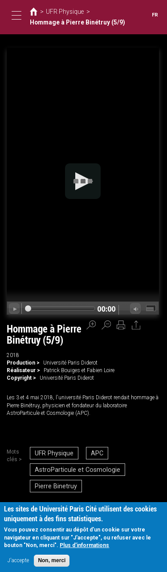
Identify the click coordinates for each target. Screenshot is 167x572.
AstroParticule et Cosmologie (72, 466)
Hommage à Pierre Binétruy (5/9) (69, 23)
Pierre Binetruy (54, 480)
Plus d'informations (84, 545)
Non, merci (51, 560)
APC (89, 452)
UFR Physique (61, 12)
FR (155, 14)
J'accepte (18, 560)
